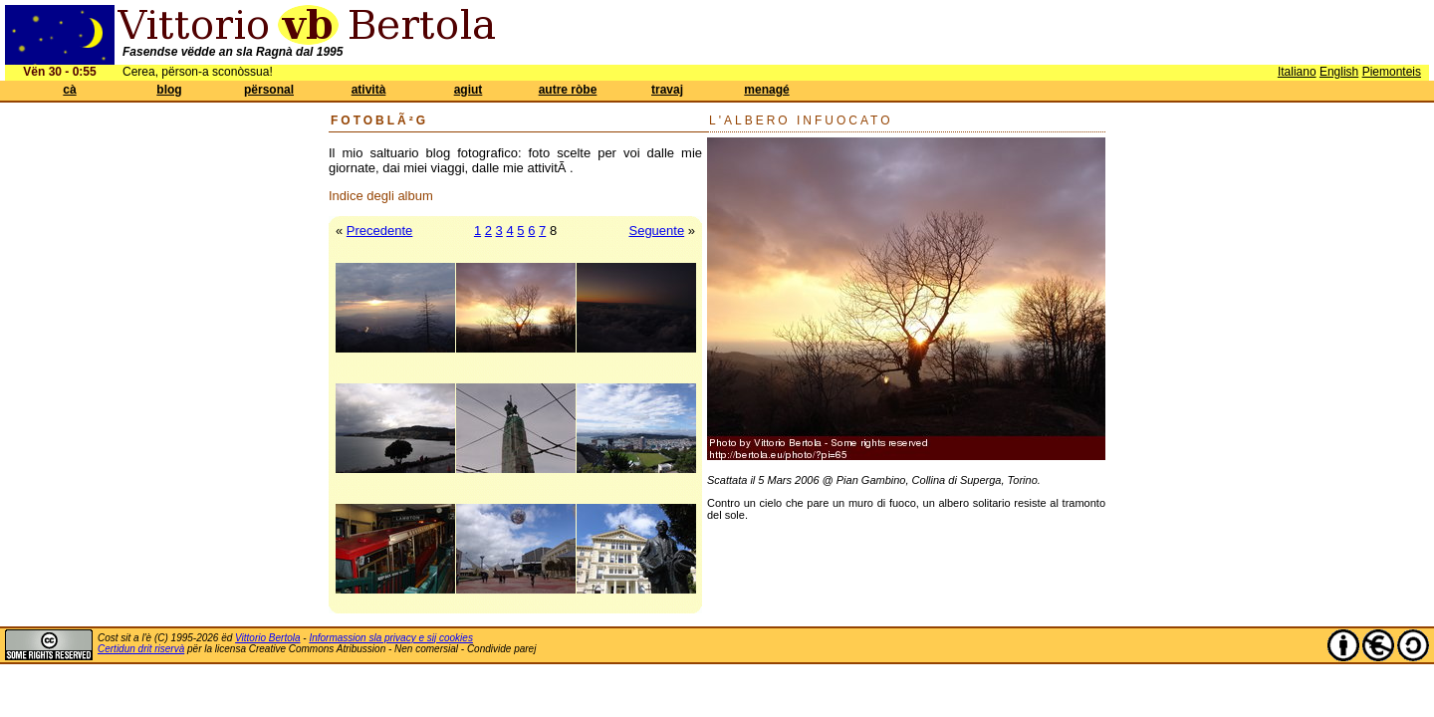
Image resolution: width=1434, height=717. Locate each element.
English (1338, 72)
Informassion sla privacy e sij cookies (391, 637)
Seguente (656, 230)
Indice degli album (381, 195)
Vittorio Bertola (267, 637)
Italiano (1297, 72)
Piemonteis (1391, 72)
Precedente (380, 230)
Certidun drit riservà (141, 648)
